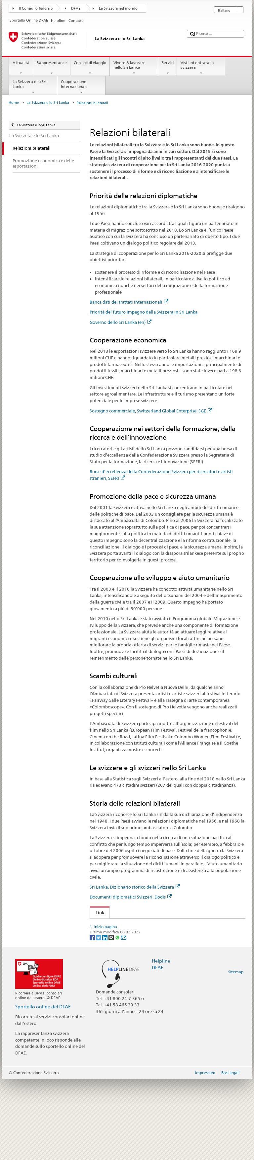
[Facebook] (93, 1018)
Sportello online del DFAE (43, 1087)
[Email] (123, 1018)
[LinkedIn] (105, 1018)
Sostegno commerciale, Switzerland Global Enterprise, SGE (151, 410)
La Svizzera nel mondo (118, 8)
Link (97, 912)
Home (14, 103)
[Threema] (111, 1018)
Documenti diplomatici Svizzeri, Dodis (131, 897)
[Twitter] (99, 1018)
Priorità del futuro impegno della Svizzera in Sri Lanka (143, 312)
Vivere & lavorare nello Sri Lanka (134, 68)
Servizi (167, 68)
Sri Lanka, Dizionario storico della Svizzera (135, 887)
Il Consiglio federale (36, 8)
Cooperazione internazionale (81, 87)
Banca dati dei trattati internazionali (129, 302)
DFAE (75, 8)
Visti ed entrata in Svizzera (201, 68)
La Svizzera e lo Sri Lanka (33, 87)
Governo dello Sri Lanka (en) (120, 322)
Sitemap (235, 1052)
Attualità (20, 68)
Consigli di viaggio (90, 68)
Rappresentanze (51, 68)
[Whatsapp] (118, 1018)
